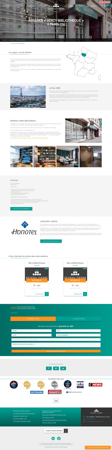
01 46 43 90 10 (105, 2)
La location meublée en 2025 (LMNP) (18, 5)
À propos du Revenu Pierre (6, 6)
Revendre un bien (33, 318)
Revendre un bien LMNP (31, 6)
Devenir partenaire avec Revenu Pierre (54, 420)
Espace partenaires (93, 6)
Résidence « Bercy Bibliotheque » (23, 121)
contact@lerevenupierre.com (93, 421)
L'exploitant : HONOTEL (49, 221)
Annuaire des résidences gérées (17, 40)
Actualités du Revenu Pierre (68, 6)
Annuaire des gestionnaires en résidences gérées (51, 411)
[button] (53, 405)
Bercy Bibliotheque (31, 40)
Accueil (4, 40)
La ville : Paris (54, 88)
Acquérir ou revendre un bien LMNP (98, 447)
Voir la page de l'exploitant (51, 241)
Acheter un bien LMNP (43, 6)
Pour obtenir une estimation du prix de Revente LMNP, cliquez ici (29, 138)
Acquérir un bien (79, 318)
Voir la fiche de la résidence (21, 208)
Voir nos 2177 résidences (17, 43)
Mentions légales (63, 447)
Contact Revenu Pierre (105, 6)
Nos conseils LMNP (81, 6)
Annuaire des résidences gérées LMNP (54, 415)
